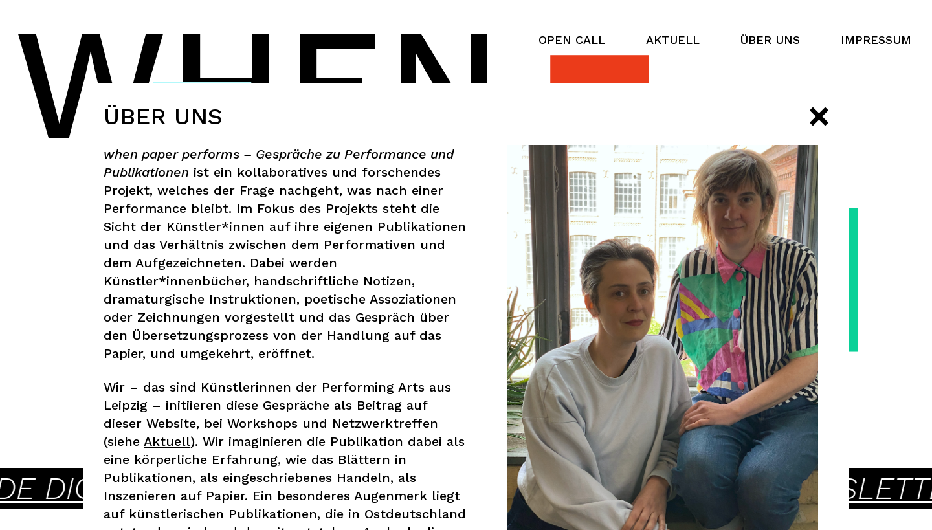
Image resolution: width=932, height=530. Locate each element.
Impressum (876, 40)
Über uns (770, 40)
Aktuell (673, 40)
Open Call (571, 40)
